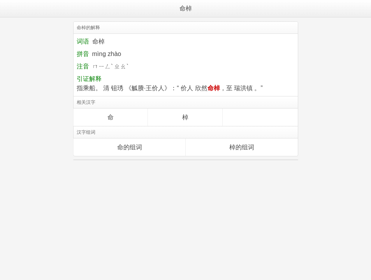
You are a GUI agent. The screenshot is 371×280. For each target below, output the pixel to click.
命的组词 (129, 147)
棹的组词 (241, 147)
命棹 (185, 8)
